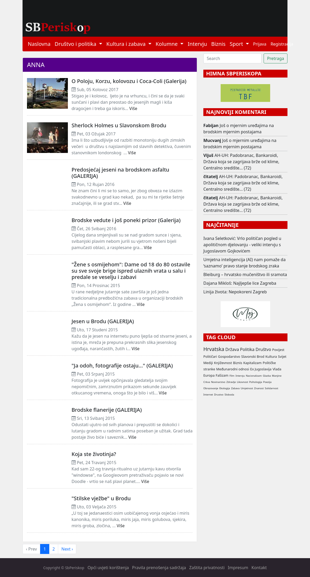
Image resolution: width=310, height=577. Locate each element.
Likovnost (242, 382)
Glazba (267, 375)
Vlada (277, 369)
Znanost (259, 388)
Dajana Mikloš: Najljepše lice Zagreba (239, 283)
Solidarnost (271, 388)
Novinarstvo (218, 382)
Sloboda (229, 394)
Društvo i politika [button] (76, 43)
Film (232, 375)
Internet (208, 394)
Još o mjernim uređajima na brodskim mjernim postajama (238, 129)
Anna (36, 64)
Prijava (260, 44)
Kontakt (259, 567)
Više (133, 108)
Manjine (276, 375)
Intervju (197, 43)
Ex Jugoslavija (260, 369)
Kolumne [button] (167, 43)
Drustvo (219, 394)
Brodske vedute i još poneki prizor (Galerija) (126, 220)
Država (232, 349)
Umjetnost (247, 388)
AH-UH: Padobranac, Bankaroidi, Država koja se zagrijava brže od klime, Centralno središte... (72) (241, 161)
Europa (209, 375)
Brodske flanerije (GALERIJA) (107, 409)
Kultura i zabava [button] (126, 43)
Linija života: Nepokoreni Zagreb (235, 292)
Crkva (206, 382)
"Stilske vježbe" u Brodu (101, 498)
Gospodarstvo (229, 356)
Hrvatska (213, 349)
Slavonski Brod (252, 356)
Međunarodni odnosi (232, 369)
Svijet (282, 356)
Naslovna (39, 43)
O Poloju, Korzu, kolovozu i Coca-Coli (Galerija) (129, 81)
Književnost (223, 362)
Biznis (218, 43)
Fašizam (222, 375)
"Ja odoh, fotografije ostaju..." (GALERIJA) (122, 365)
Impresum (238, 567)
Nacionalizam (254, 375)
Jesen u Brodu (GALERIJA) (103, 321)
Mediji (208, 362)
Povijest (278, 349)
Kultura (271, 356)
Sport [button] (237, 43)
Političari (210, 356)
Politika (247, 349)
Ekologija (224, 388)
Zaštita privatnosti (207, 567)
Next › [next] (67, 549)
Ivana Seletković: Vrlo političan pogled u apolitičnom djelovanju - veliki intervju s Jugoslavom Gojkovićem (242, 244)
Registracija (281, 44)
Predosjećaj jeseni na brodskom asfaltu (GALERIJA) (120, 172)
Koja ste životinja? (94, 454)
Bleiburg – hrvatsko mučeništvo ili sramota (245, 274)
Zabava (235, 388)
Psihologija (255, 382)
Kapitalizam (252, 362)
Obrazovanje (210, 388)
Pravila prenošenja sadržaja (159, 567)
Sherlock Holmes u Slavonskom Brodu (119, 125)
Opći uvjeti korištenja (108, 567)
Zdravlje (231, 382)
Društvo (263, 349)
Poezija (267, 382)
